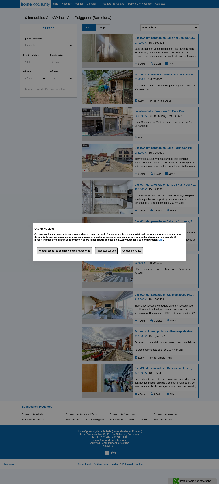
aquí (160, 240)
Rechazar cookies (106, 250)
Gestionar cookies (131, 250)
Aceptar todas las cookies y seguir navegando (64, 250)
